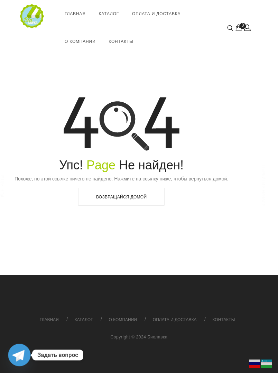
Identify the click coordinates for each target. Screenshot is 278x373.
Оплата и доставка (156, 13)
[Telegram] (19, 355)
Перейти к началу (263, 185)
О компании (80, 41)
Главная (75, 13)
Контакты (121, 41)
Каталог (109, 13)
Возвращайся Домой (121, 197)
